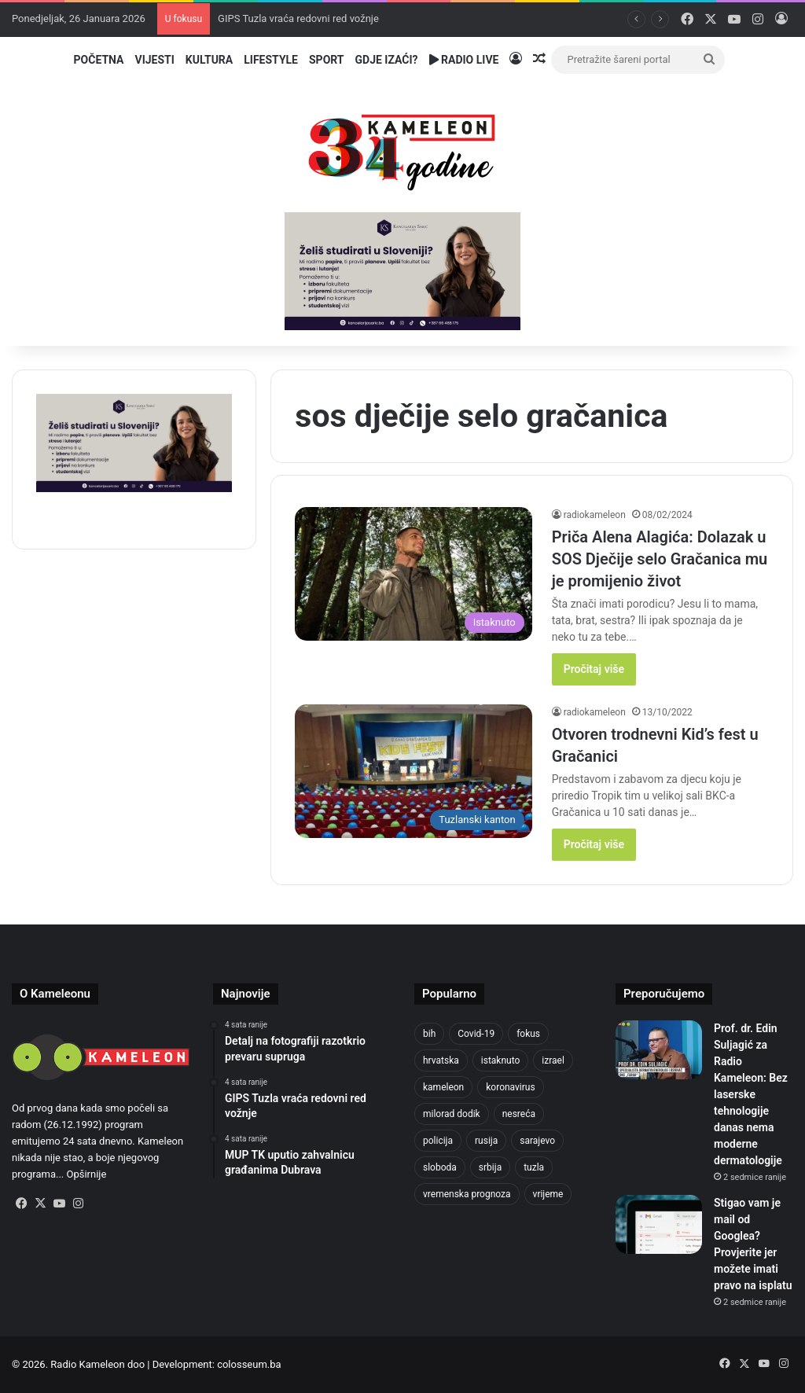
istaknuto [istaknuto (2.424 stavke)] (500, 1060)
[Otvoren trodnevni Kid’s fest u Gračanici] (413, 771)
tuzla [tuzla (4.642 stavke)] (534, 1167)
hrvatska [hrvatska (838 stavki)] (441, 1060)
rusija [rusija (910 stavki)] (486, 1140)
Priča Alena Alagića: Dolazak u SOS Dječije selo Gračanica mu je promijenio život (660, 558)
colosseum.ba (249, 1364)
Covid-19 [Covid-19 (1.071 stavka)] (476, 1033)
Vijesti (154, 59)
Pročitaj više (594, 669)
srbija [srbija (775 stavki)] (490, 1167)
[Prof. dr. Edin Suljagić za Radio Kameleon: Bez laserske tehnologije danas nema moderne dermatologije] (659, 1049)
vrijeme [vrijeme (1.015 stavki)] (548, 1194)
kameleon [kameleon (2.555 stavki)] (443, 1087)
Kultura (209, 59)
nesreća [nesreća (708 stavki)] (518, 1113)
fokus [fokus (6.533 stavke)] (528, 1033)
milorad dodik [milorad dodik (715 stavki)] (451, 1113)
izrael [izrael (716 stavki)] (553, 1060)
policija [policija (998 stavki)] (438, 1140)
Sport (326, 59)
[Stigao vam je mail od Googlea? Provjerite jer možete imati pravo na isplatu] (659, 1224)
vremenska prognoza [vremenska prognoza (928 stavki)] (467, 1194)
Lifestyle (271, 59)
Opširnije (87, 1174)
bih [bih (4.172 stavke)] (429, 1033)
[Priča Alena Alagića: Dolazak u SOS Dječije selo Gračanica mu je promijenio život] (413, 574)
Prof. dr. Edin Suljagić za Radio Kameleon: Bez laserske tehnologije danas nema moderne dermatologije (751, 1094)
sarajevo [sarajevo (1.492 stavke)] (537, 1140)
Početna (99, 59)
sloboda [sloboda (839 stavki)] (440, 1167)
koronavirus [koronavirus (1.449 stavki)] (510, 1087)
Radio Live (464, 59)
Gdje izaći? (386, 59)
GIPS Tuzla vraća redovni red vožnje (298, 18)
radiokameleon (595, 514)
